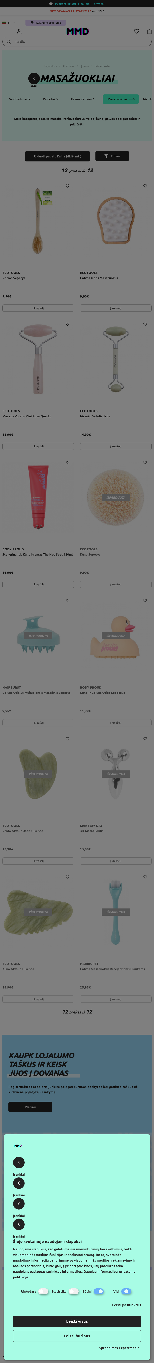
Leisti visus (77, 1321)
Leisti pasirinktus (126, 1305)
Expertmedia (129, 1348)
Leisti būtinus (77, 1336)
